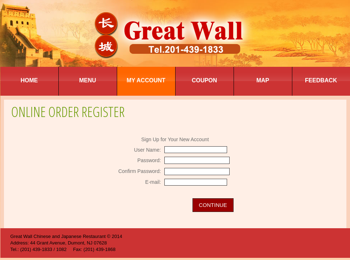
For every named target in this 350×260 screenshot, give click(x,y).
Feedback (321, 80)
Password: (149, 160)
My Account (146, 80)
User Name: (147, 150)
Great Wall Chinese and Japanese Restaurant (58, 236)
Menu (87, 80)
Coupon (204, 80)
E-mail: (153, 182)
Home (29, 80)
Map (262, 80)
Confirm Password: (139, 171)
